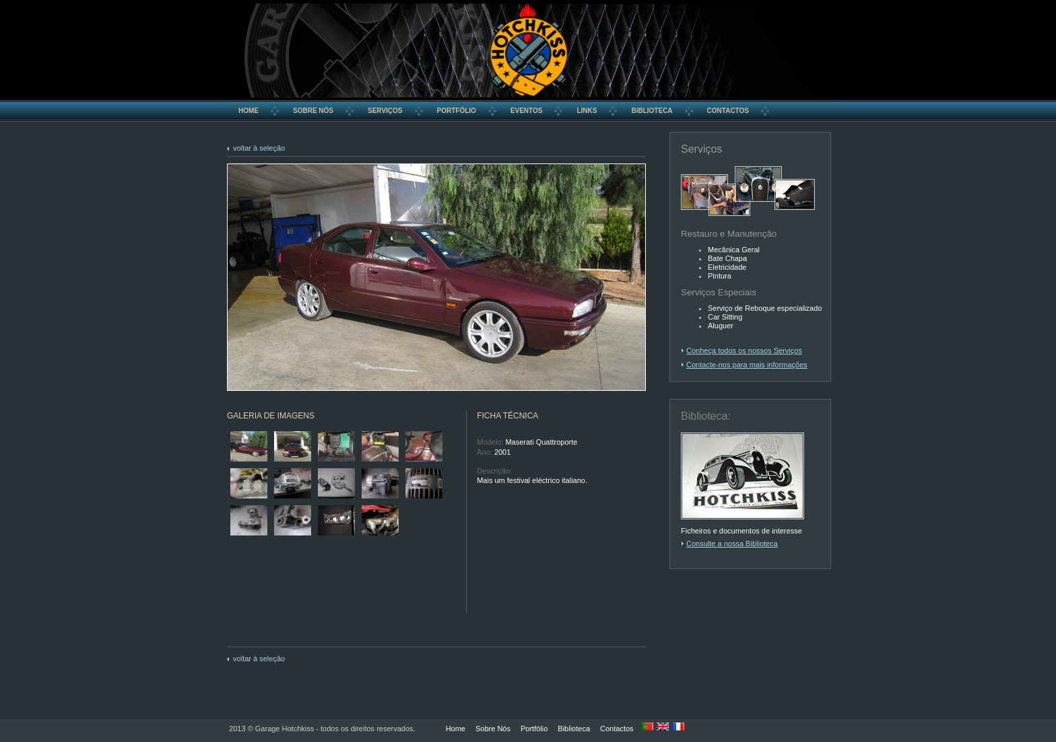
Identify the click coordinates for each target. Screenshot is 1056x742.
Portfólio (534, 729)
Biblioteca (574, 729)
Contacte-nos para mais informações (746, 365)
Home (455, 729)
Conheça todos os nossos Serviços (744, 350)
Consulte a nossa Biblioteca (732, 544)
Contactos (617, 729)
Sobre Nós (492, 729)
